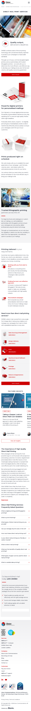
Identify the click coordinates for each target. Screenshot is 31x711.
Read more (4, 500)
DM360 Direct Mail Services (12, 6)
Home (2, 6)
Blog (2, 658)
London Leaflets (5, 647)
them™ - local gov (7, 643)
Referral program (6, 675)
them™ (4, 640)
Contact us (4, 662)
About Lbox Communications (9, 653)
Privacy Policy (5, 699)
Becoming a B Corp (6, 655)
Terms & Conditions (15, 699)
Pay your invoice (5, 668)
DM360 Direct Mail (6, 645)
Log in (3, 671)
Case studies (4, 660)
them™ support (6, 673)
